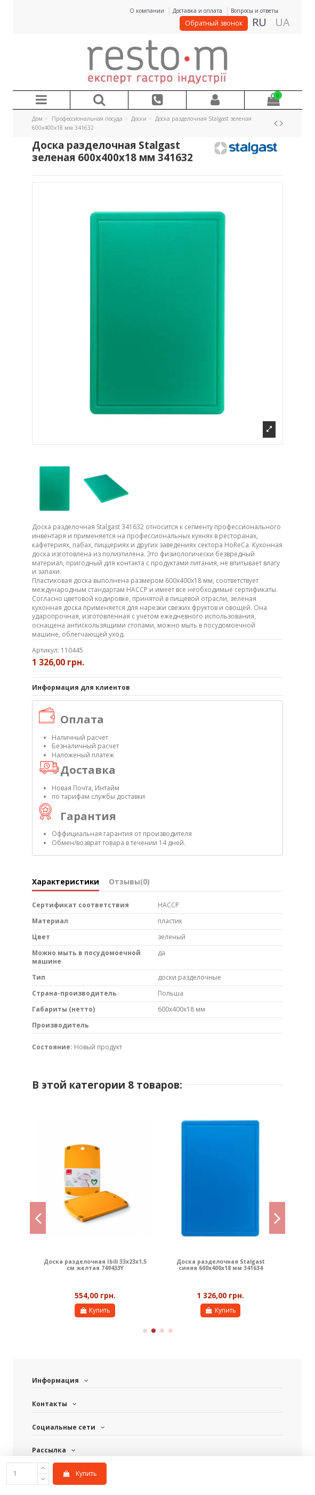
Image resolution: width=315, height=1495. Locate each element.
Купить (79, 1473)
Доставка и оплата (198, 10)
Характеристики (65, 882)
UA (282, 22)
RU (259, 22)
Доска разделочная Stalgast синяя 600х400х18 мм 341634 (220, 1265)
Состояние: (52, 1047)
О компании (148, 10)
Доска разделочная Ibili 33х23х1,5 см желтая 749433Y (95, 1265)
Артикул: (45, 650)
